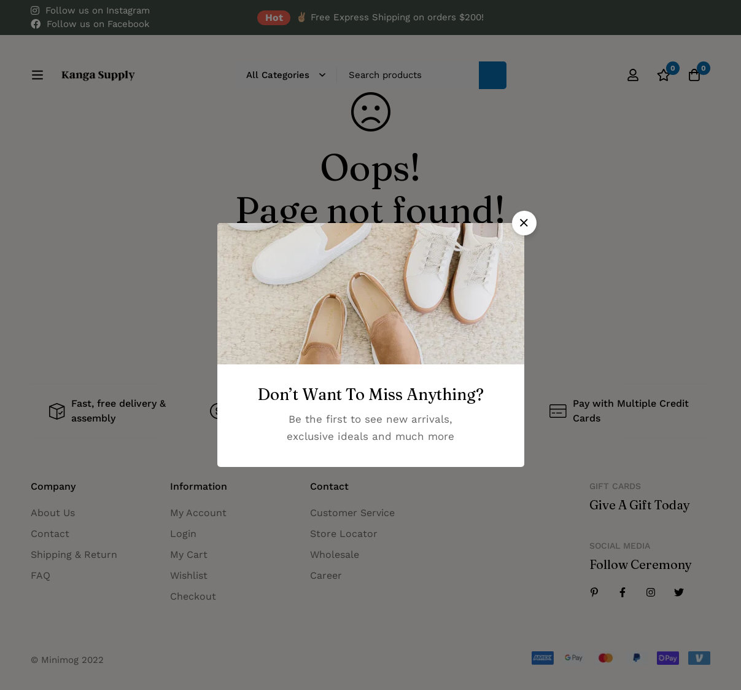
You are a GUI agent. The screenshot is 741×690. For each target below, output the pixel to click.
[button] (524, 223)
